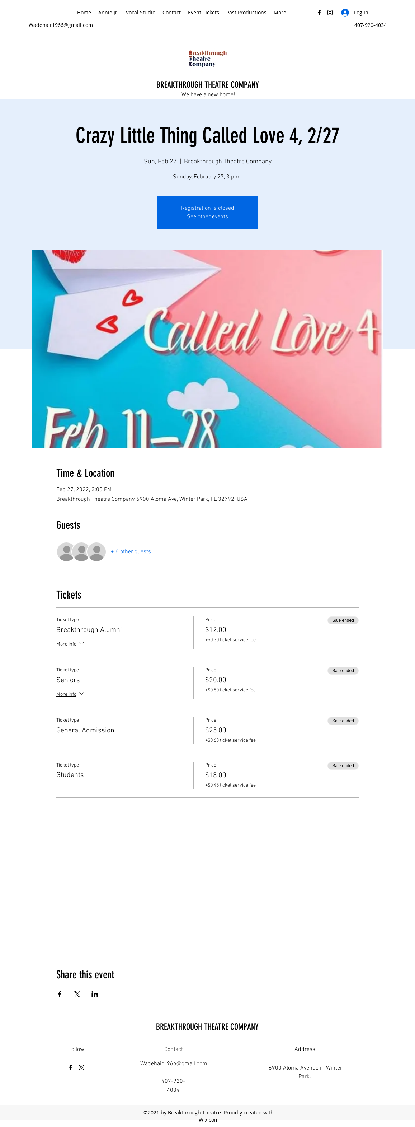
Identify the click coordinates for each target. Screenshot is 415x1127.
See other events (207, 216)
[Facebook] (319, 12)
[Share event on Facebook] (59, 994)
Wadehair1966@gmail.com (61, 25)
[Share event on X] (77, 994)
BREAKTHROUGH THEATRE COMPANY (208, 85)
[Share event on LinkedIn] (94, 994)
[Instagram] (330, 12)
